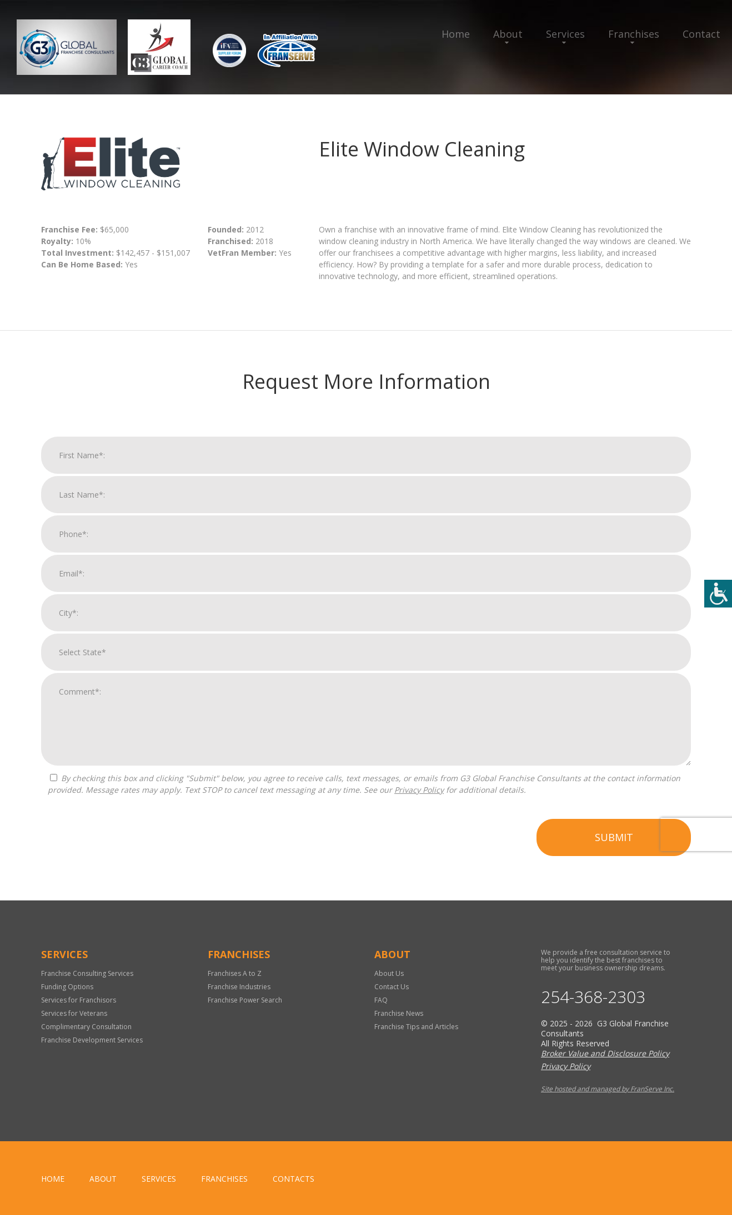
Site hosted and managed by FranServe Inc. (607, 1089)
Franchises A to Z (235, 973)
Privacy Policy (419, 802)
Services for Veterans (74, 1013)
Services (565, 33)
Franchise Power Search (245, 1000)
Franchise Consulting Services (87, 973)
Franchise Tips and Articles (416, 1026)
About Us (389, 973)
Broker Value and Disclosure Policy (605, 1053)
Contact (701, 33)
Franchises (633, 33)
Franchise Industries (239, 986)
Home (456, 33)
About (508, 33)
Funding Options (67, 986)
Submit (614, 849)
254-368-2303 (593, 997)
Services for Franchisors (78, 1000)
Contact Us (391, 986)
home (52, 1178)
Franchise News (398, 1013)
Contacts (293, 1178)
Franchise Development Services (92, 1040)
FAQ (381, 1000)
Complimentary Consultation (86, 1026)
